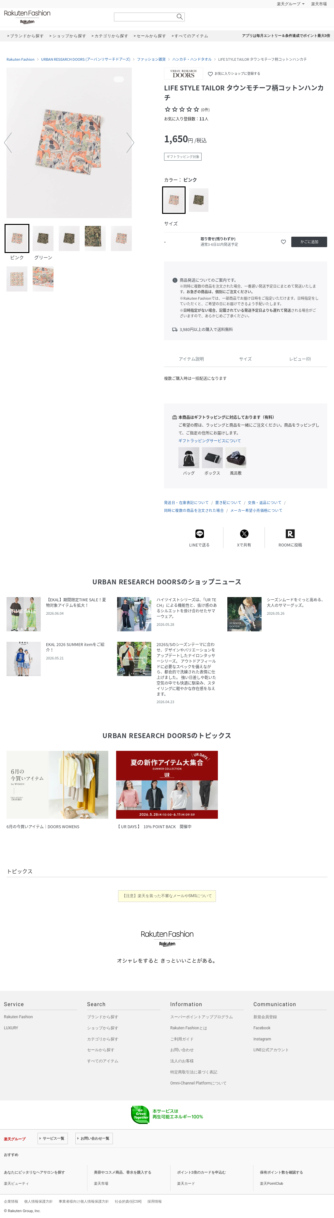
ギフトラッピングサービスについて (209, 441)
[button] (8, 142)
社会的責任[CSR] (128, 1201)
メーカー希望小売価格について (256, 510)
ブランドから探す (102, 1017)
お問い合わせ (182, 1050)
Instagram (262, 1039)
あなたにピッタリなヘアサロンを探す (34, 1172)
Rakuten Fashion (54, 17)
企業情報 (11, 1201)
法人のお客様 (182, 1061)
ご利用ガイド (182, 1039)
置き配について (228, 502)
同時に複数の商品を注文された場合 (194, 510)
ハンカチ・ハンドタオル (192, 59)
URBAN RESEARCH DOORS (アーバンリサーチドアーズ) (85, 59)
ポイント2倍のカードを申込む (201, 1172)
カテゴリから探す (102, 1039)
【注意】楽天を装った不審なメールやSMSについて (167, 896)
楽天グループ (288, 4)
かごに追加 (309, 242)
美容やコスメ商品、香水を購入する (122, 1172)
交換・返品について (264, 502)
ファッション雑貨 (151, 59)
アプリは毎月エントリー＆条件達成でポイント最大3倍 (286, 36)
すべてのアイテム (102, 1061)
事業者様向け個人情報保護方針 (84, 1201)
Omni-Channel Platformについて (198, 1083)
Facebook (261, 1028)
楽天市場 (319, 4)
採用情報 (154, 1201)
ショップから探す (102, 1028)
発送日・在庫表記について (186, 502)
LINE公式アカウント (271, 1050)
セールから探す (100, 1050)
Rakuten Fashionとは (188, 1028)
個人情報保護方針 (38, 1201)
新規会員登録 (265, 1017)
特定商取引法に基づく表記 (193, 1072)
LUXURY (11, 1028)
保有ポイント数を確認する (281, 1172)
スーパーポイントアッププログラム (201, 1017)
